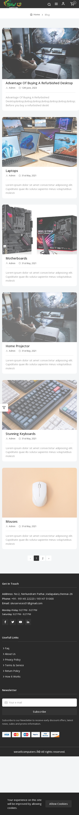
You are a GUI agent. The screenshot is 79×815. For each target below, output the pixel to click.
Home (37, 14)
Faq (7, 648)
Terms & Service (14, 665)
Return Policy (12, 671)
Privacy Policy (13, 659)
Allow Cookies (58, 803)
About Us (10, 654)
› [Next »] (48, 558)
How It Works (13, 676)
